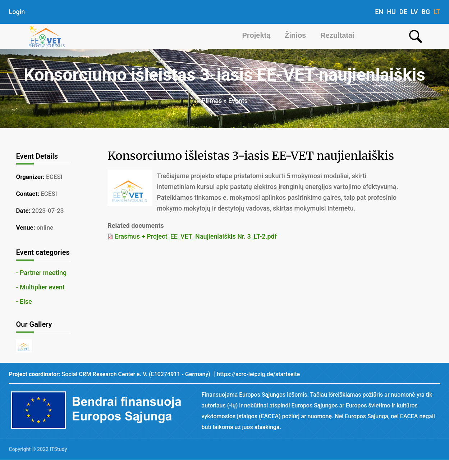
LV (414, 11)
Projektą (256, 35)
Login (17, 11)
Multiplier (33, 287)
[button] (24, 350)
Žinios (295, 35)
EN (379, 11)
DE (403, 11)
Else (26, 301)
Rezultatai (337, 35)
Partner (30, 272)
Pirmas (211, 100)
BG (425, 11)
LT (437, 11)
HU (391, 11)
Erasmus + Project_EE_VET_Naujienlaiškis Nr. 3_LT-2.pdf (196, 236)
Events (238, 100)
